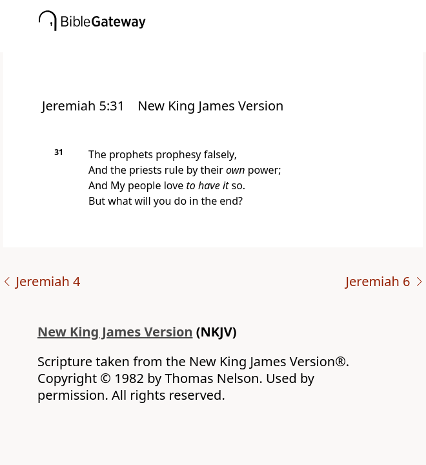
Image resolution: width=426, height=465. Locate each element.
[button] (232, 43)
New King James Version (115, 331)
